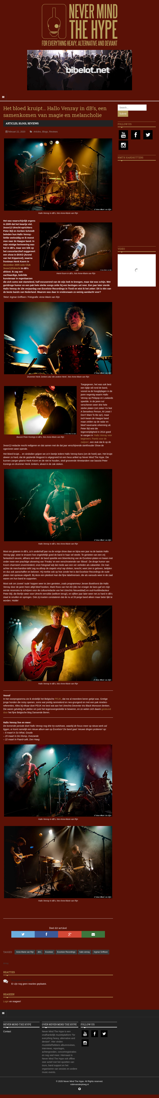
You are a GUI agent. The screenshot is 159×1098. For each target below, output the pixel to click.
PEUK (58, 699)
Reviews (33, 123)
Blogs (22, 123)
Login (6, 1001)
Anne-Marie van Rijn (25, 952)
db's (39, 952)
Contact (7, 1031)
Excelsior (49, 952)
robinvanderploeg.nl (79, 1084)
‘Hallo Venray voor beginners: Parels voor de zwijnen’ (96, 438)
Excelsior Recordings (66, 952)
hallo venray (84, 952)
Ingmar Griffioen (101, 952)
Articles (11, 123)
